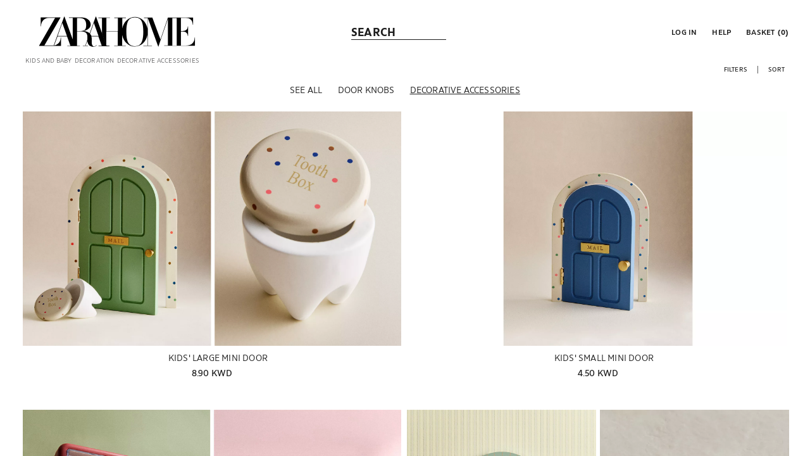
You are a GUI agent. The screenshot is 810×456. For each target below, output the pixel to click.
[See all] (306, 100)
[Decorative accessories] (465, 100)
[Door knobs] (366, 100)
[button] (683, 32)
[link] (117, 31)
